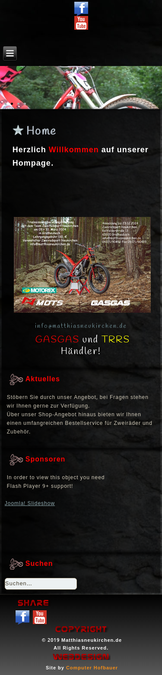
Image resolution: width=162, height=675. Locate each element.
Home (41, 131)
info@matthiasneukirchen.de (81, 326)
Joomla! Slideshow (30, 503)
